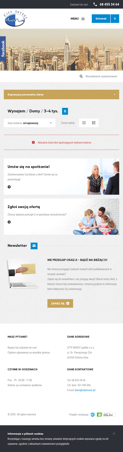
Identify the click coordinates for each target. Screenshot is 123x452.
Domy (34, 111)
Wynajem (16, 111)
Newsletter (23, 246)
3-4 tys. (56, 111)
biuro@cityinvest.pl (85, 390)
